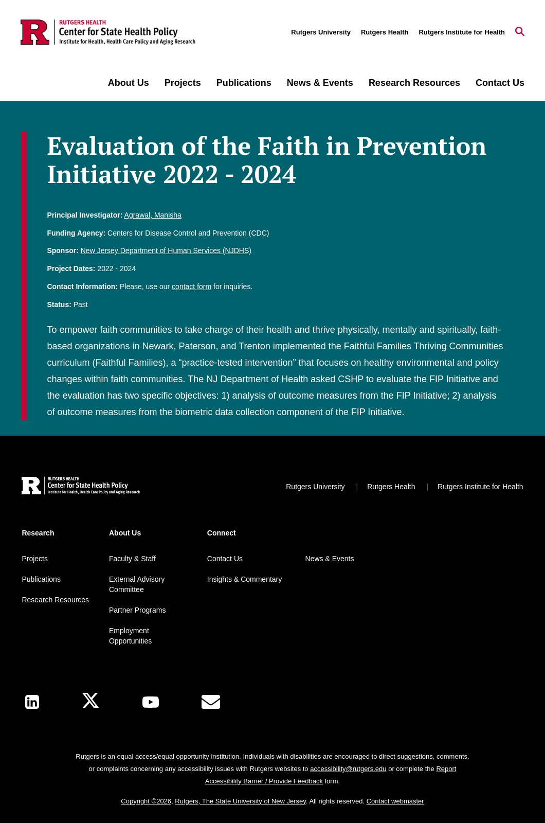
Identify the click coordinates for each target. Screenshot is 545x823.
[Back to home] (81, 487)
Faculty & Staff (132, 558)
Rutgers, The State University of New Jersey (240, 801)
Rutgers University (321, 32)
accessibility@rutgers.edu (348, 769)
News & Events (320, 83)
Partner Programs (137, 610)
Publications (243, 83)
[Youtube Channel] (150, 702)
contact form (191, 286)
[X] (90, 701)
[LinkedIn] (32, 702)
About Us (128, 83)
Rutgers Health (384, 32)
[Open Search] (519, 32)
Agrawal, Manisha (152, 215)
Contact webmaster (395, 801)
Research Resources (414, 83)
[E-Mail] (211, 702)
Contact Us (500, 83)
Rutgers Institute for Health (462, 32)
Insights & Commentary (244, 579)
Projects (183, 83)
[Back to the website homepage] (108, 32)
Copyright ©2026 (146, 801)
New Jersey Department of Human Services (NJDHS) (166, 250)
